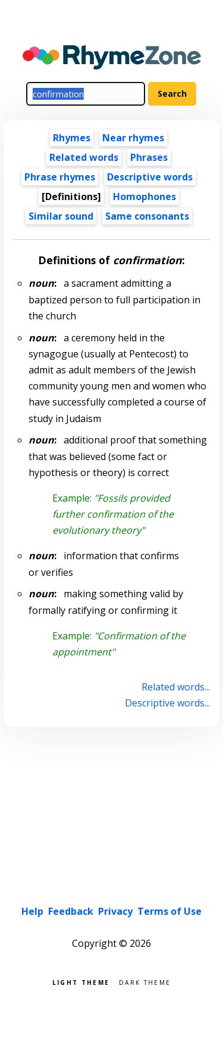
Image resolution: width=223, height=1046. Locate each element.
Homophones (144, 196)
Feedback (70, 911)
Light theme (80, 981)
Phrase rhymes (59, 176)
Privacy (115, 911)
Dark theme (145, 981)
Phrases (149, 157)
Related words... (176, 686)
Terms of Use (169, 911)
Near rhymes (133, 137)
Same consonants (147, 216)
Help (32, 911)
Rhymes (71, 137)
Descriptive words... (167, 702)
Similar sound (61, 216)
